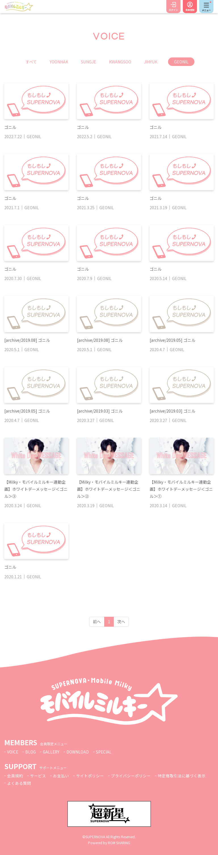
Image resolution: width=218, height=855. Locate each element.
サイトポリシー (90, 776)
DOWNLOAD (79, 752)
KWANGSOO (120, 62)
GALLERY (52, 752)
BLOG (31, 752)
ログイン (173, 9)
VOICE (12, 752)
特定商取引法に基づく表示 (182, 776)
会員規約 (15, 776)
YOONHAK (59, 62)
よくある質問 (19, 783)
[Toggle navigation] (206, 6)
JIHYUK (150, 62)
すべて (31, 62)
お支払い (61, 776)
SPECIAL (105, 752)
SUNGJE (88, 62)
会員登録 (189, 9)
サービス (38, 776)
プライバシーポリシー (131, 776)
